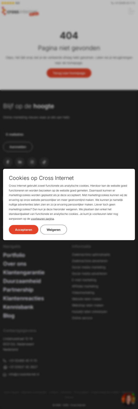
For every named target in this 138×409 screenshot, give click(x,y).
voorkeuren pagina (42, 218)
